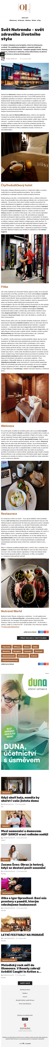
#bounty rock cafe (8, 960)
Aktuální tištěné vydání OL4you (25, 1000)
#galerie (5, 859)
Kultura (3, 873)
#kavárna (6, 651)
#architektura (7, 893)
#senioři (5, 826)
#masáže (27, 651)
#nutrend (38, 651)
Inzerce (25, 996)
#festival (5, 930)
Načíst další (25, 983)
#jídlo (35, 647)
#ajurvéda (6, 647)
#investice (6, 792)
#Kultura (28, 20)
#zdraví (34, 656)
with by (25, 1043)
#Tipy (39, 20)
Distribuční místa (25, 989)
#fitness (17, 647)
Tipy (2, 807)
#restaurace (23, 656)
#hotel (26, 647)
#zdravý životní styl (10, 660)
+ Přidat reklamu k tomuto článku (33, 638)
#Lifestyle (21, 20)
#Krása (34, 20)
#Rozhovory (13, 20)
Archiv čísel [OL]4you (25, 1003)
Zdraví (3, 840)
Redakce (25, 993)
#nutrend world (8, 656)
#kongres (17, 651)
